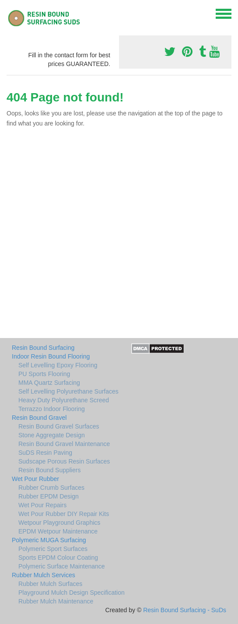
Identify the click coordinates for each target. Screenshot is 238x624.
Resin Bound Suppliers (49, 470)
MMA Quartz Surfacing (49, 382)
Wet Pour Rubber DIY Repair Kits (63, 513)
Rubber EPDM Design (48, 496)
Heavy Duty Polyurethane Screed (63, 400)
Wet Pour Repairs (42, 505)
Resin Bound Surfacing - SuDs (184, 610)
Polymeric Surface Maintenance (61, 566)
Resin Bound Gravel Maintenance (64, 443)
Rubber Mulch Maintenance (55, 601)
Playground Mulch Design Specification (71, 592)
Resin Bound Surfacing (43, 347)
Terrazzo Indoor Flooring (51, 408)
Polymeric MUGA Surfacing (49, 540)
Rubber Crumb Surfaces (51, 487)
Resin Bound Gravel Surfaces (58, 426)
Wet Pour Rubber (35, 478)
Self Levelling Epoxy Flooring (58, 365)
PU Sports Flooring (44, 373)
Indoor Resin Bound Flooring (51, 356)
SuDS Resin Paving (45, 452)
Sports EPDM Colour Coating (58, 557)
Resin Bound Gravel (39, 417)
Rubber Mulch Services (43, 575)
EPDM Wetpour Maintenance (58, 531)
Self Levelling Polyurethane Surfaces (68, 391)
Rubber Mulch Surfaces (50, 583)
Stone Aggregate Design (51, 435)
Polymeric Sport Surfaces (53, 548)
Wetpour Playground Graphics (59, 522)
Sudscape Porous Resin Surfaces (64, 461)
